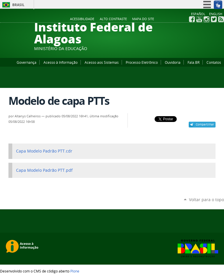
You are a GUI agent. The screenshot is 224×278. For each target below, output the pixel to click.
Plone (74, 271)
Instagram (206, 19)
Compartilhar (205, 124)
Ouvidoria (173, 62)
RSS (221, 19)
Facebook (192, 19)
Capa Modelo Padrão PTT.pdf (44, 170)
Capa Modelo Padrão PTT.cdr (44, 151)
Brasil (18, 4)
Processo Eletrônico (142, 62)
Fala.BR (194, 62)
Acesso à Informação (60, 62)
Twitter (214, 19)
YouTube (199, 19)
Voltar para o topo (206, 199)
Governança (26, 62)
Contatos (213, 62)
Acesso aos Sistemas (102, 62)
